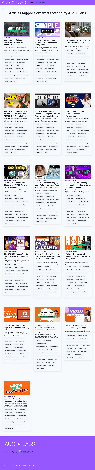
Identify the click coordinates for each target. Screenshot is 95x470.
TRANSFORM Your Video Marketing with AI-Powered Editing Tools (46, 42)
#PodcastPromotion (80, 276)
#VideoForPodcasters (84, 266)
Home (6, 9)
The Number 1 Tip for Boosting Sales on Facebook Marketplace (78, 113)
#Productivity (8, 344)
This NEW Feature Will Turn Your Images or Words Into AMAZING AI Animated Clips (15, 113)
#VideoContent (19, 341)
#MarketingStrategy (71, 357)
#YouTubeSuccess (9, 59)
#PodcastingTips (70, 292)
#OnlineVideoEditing (23, 75)
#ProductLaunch (19, 338)
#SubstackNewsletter (41, 343)
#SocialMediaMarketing (22, 59)
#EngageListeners (83, 282)
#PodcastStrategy (71, 295)
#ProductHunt (8, 338)
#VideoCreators (9, 78)
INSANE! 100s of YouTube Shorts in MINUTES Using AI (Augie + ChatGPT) (15, 185)
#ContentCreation (19, 56)
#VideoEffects (8, 68)
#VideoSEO (69, 285)
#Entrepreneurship (18, 344)
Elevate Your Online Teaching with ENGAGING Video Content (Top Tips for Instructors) (47, 256)
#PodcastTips (70, 269)
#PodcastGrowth (71, 273)
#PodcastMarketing (71, 266)
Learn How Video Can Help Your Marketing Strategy (76, 326)
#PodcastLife (81, 288)
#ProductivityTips (17, 360)
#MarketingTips (39, 362)
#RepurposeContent (81, 279)
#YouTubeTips (20, 65)
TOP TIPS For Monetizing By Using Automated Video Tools (47, 184)
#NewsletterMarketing (41, 346)
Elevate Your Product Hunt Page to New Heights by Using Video (16, 327)
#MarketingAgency (82, 335)
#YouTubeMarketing (10, 75)
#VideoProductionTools (10, 81)
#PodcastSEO (70, 276)
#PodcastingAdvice (82, 273)
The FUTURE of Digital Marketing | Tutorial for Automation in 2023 (13, 42)
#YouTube (81, 357)
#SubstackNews (47, 340)
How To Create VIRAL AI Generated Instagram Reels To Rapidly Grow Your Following (47, 113)
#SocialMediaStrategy (21, 71)
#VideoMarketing (21, 62)
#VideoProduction (9, 65)
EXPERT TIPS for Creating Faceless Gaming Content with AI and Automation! (78, 185)
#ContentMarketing (16, 9)
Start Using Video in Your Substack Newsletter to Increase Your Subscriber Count (45, 328)
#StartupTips (8, 347)
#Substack (38, 340)
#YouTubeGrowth (9, 71)
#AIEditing (16, 53)
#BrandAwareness (21, 350)
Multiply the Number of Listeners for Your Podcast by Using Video (77, 256)
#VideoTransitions (19, 68)
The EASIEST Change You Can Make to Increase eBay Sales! (16, 255)
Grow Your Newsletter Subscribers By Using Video (15, 400)
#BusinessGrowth (52, 353)
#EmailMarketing (54, 346)
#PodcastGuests (82, 295)
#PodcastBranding (81, 292)
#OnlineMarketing (23, 353)
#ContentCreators (9, 62)
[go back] (3, 9)
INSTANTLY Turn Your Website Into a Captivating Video (78, 41)
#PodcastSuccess (71, 288)
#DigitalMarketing (18, 347)
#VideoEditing (8, 56)
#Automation (8, 53)
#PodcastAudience (79, 285)
